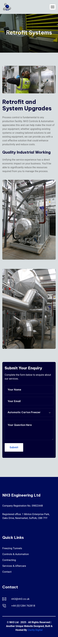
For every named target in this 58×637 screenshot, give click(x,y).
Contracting (9, 560)
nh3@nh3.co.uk (20, 598)
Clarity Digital (35, 630)
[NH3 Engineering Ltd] (7, 7)
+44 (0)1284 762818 (23, 605)
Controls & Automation (15, 554)
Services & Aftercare (14, 565)
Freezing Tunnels (12, 548)
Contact (6, 571)
